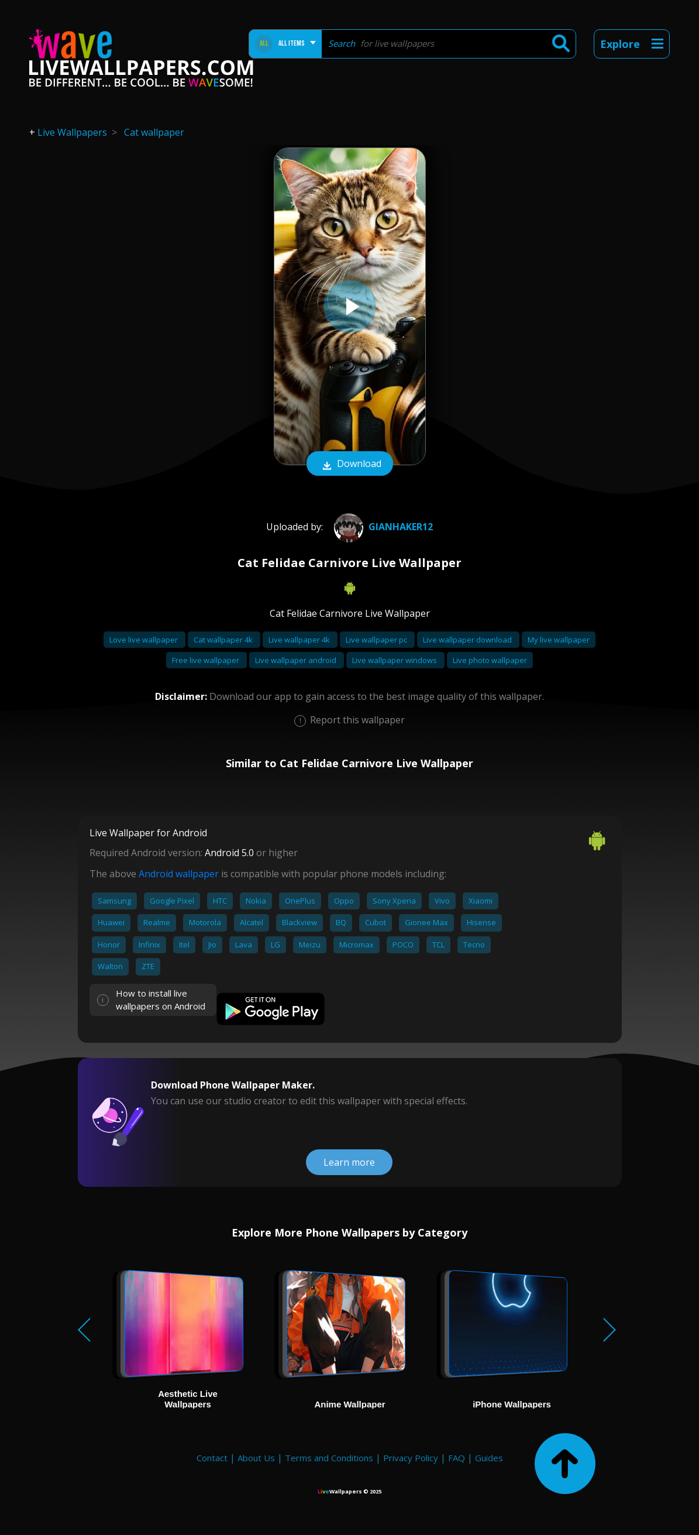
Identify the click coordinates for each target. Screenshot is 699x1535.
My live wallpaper (559, 639)
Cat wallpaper (154, 132)
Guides (489, 1458)
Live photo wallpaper (490, 660)
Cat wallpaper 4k (224, 639)
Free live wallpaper (206, 660)
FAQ (456, 1458)
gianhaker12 (382, 526)
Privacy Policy (410, 1458)
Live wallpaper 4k (300, 639)
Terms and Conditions (329, 1458)
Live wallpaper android (296, 660)
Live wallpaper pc (377, 639)
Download (349, 464)
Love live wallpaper (144, 639)
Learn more (349, 1162)
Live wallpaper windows (395, 660)
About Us (256, 1458)
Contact (212, 1458)
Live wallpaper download (468, 639)
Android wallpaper (179, 873)
